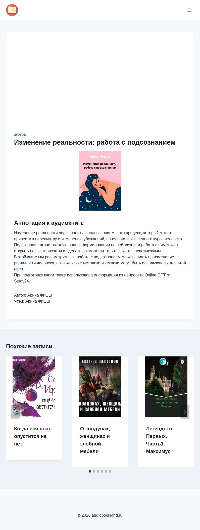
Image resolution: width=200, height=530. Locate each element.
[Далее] (184, 412)
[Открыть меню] (189, 10)
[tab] (90, 471)
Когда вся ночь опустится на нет (33, 436)
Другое (20, 134)
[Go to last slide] (15, 412)
